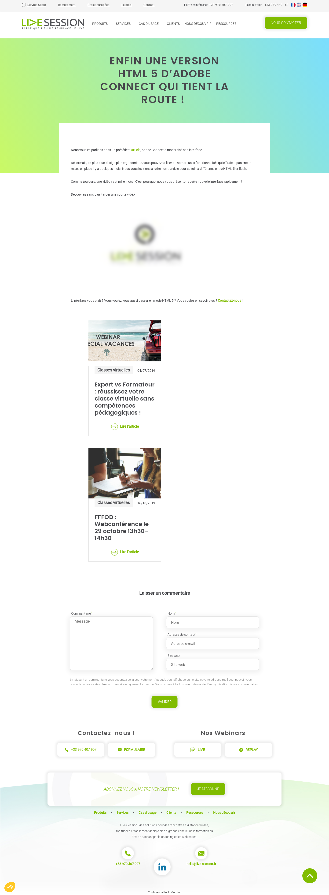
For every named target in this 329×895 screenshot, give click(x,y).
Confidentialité (157, 890)
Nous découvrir (198, 24)
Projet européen (99, 5)
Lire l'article (125, 424)
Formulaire (131, 748)
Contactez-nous (229, 298)
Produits (101, 24)
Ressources (228, 24)
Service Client (36, 5)
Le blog (126, 5)
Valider (165, 700)
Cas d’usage (150, 24)
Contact (148, 5)
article (135, 148)
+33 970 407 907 (221, 5)
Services (125, 24)
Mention (176, 890)
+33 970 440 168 (277, 5)
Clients (173, 24)
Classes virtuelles (113, 367)
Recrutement (67, 5)
